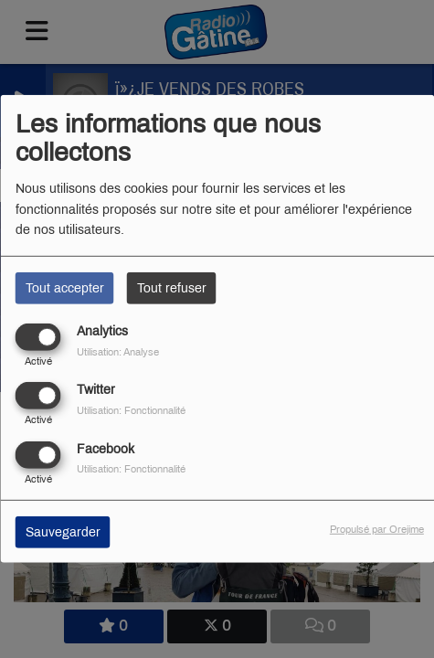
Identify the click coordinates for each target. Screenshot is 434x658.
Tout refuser (171, 288)
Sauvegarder (63, 531)
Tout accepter (65, 288)
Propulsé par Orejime (377, 528)
